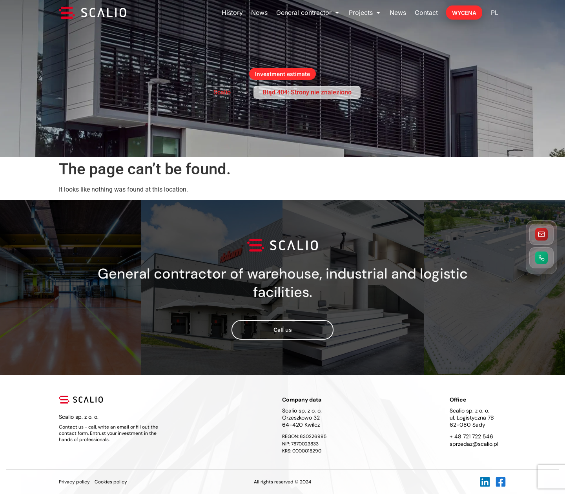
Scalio (222, 92)
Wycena (464, 12)
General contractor (308, 12)
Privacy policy (74, 482)
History (232, 12)
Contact (426, 12)
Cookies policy (111, 482)
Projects (365, 12)
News (259, 12)
